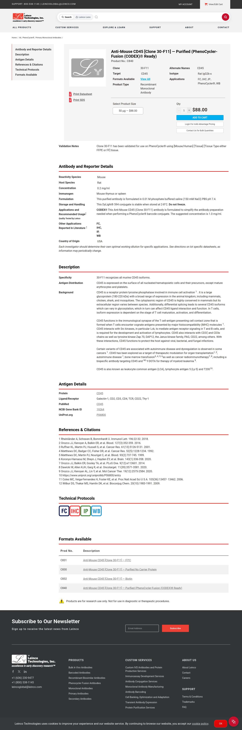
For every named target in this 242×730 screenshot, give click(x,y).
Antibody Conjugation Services (141, 681)
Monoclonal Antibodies (81, 688)
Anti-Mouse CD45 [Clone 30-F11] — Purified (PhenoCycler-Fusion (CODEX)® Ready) (132, 588)
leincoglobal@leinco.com (27, 687)
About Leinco (189, 667)
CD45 (100, 393)
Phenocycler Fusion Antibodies (85, 683)
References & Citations (29, 64)
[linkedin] (25, 671)
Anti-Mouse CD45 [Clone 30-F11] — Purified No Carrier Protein (120, 569)
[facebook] (13, 671)
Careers (186, 678)
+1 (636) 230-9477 (23, 677)
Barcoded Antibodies (79, 672)
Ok (220, 723)
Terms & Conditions (192, 696)
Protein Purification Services (140, 707)
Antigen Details (24, 59)
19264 (100, 409)
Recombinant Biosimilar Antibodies (87, 678)
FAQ (184, 707)
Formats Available (26, 74)
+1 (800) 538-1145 (23, 682)
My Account (185, 4)
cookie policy (200, 723)
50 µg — (128, 110)
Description (22, 54)
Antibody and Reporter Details (33, 49)
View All (145, 79)
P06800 (101, 414)
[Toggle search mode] (76, 17)
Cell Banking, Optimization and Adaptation (147, 697)
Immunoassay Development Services (144, 676)
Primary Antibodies (78, 693)
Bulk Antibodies (80, 667)
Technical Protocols (27, 69)
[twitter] (19, 671)
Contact (186, 672)
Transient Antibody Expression (141, 702)
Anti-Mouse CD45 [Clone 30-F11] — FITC (107, 560)
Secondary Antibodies (80, 698)
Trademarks (188, 702)
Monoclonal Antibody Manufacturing (144, 686)
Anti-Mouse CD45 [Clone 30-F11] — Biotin (107, 578)
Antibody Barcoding (135, 692)
